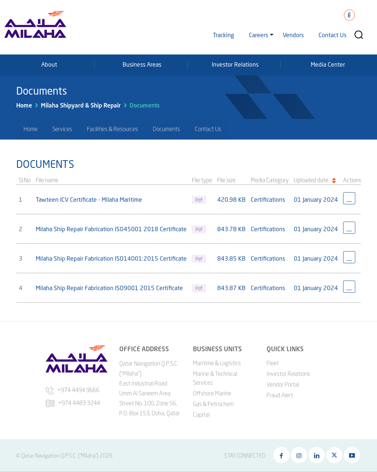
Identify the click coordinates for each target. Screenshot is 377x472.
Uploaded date (311, 180)
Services (62, 129)
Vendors (293, 34)
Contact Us (332, 34)
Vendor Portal (283, 384)
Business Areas (142, 64)
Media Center (328, 64)
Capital (201, 414)
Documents (145, 105)
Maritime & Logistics (217, 363)
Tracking (223, 34)
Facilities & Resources (112, 129)
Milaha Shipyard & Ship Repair (81, 105)
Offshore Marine (212, 393)
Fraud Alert (280, 395)
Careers (258, 34)
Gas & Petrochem (213, 404)
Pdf (198, 200)
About (49, 64)
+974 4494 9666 (72, 390)
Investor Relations (235, 64)
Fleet (273, 363)
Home (24, 105)
